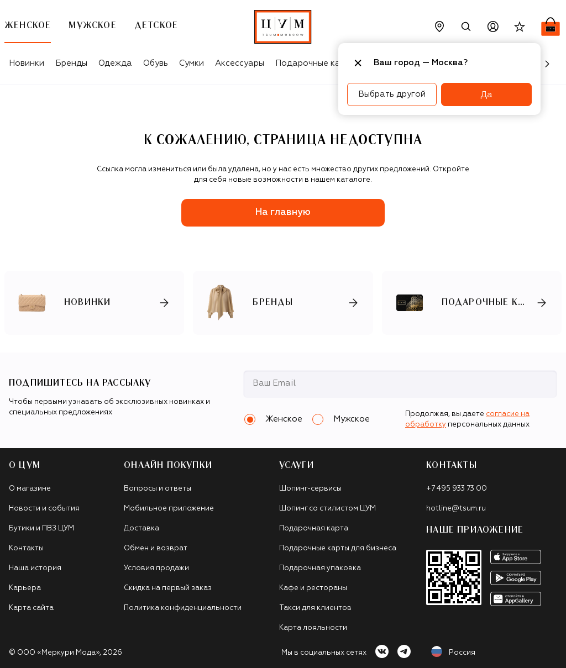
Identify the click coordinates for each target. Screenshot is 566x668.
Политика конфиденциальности (183, 608)
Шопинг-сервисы (310, 488)
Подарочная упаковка (320, 568)
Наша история (35, 568)
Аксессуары (239, 63)
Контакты (26, 548)
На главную (283, 212)
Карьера (25, 588)
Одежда (115, 63)
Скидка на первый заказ (168, 588)
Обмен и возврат (155, 548)
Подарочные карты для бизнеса (337, 548)
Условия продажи (156, 568)
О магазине (30, 488)
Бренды (71, 63)
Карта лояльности (313, 628)
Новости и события (44, 508)
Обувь (155, 63)
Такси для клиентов (315, 608)
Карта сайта (31, 608)
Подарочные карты (315, 63)
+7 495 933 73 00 (456, 488)
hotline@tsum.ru (456, 508)
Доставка (141, 528)
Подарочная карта (313, 528)
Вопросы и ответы (157, 488)
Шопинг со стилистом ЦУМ (327, 508)
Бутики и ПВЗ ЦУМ (41, 528)
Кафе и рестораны (313, 588)
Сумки (191, 63)
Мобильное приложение (169, 508)
